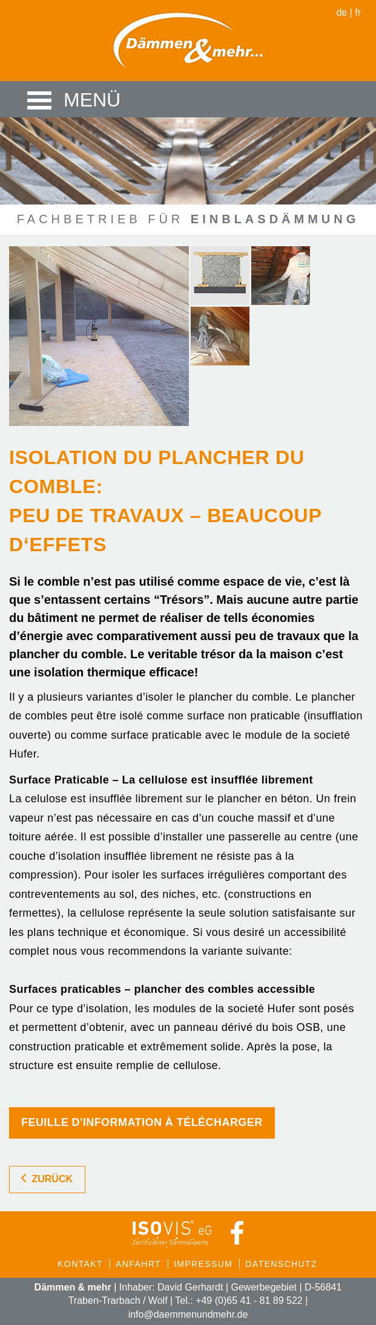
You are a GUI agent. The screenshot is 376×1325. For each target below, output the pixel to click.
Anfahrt (138, 1264)
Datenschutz (281, 1264)
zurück (46, 1179)
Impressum (203, 1264)
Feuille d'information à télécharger (142, 1122)
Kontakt (80, 1264)
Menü (45, 99)
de (341, 12)
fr (358, 12)
